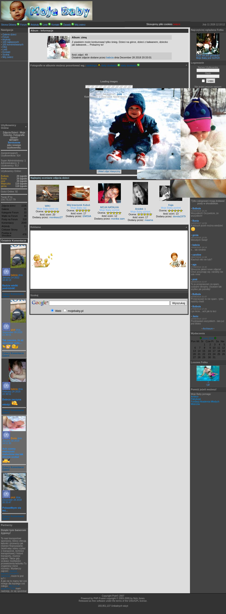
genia (3, 186)
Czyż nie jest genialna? (208, 55)
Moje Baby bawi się (47, 208)
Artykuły (35, 24)
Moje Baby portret (109, 210)
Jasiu (195, 316)
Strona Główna (8, 24)
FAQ (5, 47)
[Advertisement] (14, 92)
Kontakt (55, 24)
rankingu (93, 65)
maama (149, 220)
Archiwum (208, 328)
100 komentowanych (13, 44)
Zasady (67, 24)
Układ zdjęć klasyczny (109, 171)
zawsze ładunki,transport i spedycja (10, 573)
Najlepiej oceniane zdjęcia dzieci (50, 177)
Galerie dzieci (9, 34)
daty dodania (110, 65)
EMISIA (87, 216)
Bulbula (4, 176)
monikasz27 (56, 217)
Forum (23, 24)
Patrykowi (196, 399)
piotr (3, 181)
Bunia (4, 178)
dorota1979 (179, 216)
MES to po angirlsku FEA (10, 587)
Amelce (194, 396)
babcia (14, 275)
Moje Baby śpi (78, 207)
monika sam (118, 218)
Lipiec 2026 (208, 338)
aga (194, 264)
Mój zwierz (80, 24)
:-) (208, 382)
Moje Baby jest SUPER (208, 58)
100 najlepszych (11, 42)
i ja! (208, 384)
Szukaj (6, 54)
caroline (196, 255)
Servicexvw (14, 142)
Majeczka (5, 183)
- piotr (118, 94)
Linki (45, 24)
